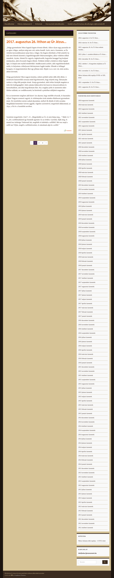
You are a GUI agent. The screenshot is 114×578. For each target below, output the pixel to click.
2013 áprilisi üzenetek (85, 502)
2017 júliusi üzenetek (85, 291)
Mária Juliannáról (25, 24)
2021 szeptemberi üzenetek (86, 122)
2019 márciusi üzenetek (85, 215)
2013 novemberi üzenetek (86, 473)
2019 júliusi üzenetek (85, 206)
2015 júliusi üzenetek (85, 388)
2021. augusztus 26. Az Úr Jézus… (89, 87)
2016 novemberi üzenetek (86, 325)
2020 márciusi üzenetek (85, 172)
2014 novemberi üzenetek (86, 422)
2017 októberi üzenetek (85, 278)
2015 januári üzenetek (85, 413)
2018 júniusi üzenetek (85, 244)
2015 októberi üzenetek (85, 375)
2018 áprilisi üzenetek (85, 253)
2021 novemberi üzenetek (86, 117)
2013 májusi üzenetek (85, 498)
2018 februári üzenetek (85, 261)
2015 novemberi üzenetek (86, 371)
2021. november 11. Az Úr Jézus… (89, 71)
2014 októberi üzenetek (85, 426)
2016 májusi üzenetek (85, 346)
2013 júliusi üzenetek (85, 489)
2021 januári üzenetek (85, 143)
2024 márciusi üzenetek (85, 105)
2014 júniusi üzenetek (85, 443)
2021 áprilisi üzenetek (85, 134)
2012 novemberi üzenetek (86, 523)
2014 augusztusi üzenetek (86, 434)
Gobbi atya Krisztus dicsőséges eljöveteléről (86, 24)
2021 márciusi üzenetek (85, 138)
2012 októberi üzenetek (85, 527)
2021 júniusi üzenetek (85, 130)
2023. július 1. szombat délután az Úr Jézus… (92, 54)
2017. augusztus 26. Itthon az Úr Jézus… (36, 42)
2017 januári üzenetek (85, 316)
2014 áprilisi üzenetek (85, 451)
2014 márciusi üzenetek (85, 456)
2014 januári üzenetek (85, 464)
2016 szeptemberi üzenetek (86, 333)
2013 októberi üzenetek (85, 477)
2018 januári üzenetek (85, 265)
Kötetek (38, 24)
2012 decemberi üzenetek (86, 519)
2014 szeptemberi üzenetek (86, 430)
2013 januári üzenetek (85, 515)
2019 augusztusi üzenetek (86, 202)
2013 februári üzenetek (85, 511)
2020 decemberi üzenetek (86, 147)
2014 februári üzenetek (85, 460)
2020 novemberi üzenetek (86, 151)
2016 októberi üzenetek (85, 329)
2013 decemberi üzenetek (86, 468)
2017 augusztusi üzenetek (86, 286)
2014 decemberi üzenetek (86, 418)
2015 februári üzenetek (85, 409)
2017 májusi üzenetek (85, 299)
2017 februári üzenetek (85, 312)
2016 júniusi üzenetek (85, 341)
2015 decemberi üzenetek (86, 367)
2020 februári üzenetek (85, 176)
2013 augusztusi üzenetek (86, 485)
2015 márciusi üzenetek (85, 405)
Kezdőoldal (9, 24)
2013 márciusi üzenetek (85, 506)
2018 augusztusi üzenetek (86, 236)
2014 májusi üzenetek (85, 447)
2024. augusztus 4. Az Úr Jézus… (88, 38)
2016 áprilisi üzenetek (85, 350)
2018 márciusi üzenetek (85, 257)
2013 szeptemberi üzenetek (86, 481)
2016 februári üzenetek (85, 358)
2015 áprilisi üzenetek (85, 401)
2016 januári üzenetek (85, 363)
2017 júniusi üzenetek (85, 295)
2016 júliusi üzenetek (85, 337)
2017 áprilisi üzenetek (85, 303)
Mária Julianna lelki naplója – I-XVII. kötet (92, 541)
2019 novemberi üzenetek (86, 189)
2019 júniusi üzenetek (85, 210)
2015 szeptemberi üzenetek (86, 379)
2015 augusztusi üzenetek (86, 384)
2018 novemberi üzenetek (86, 227)
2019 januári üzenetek (85, 219)
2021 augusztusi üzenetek (86, 126)
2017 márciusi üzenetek (85, 308)
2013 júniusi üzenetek (85, 494)
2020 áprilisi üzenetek (85, 168)
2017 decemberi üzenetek (86, 270)
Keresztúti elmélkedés (55, 24)
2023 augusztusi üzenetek (86, 109)
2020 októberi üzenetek (85, 155)
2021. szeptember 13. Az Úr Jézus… (89, 82)
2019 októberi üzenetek (85, 193)
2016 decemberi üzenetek (86, 320)
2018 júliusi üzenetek (85, 240)
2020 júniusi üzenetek (85, 164)
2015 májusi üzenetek (85, 396)
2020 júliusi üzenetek (85, 160)
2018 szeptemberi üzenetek (86, 231)
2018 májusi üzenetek (85, 248)
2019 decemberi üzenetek (86, 185)
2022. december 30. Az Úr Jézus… (89, 59)
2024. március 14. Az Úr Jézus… (88, 43)
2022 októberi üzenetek (85, 113)
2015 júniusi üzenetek (85, 392)
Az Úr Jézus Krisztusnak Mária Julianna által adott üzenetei (57, 12)
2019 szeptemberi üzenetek (86, 198)
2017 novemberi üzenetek (86, 274)
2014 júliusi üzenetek (85, 439)
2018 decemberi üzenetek (86, 223)
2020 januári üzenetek (85, 181)
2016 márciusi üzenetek (85, 354)
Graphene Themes (20, 575)
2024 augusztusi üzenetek (86, 100)
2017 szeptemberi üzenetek (86, 282)
